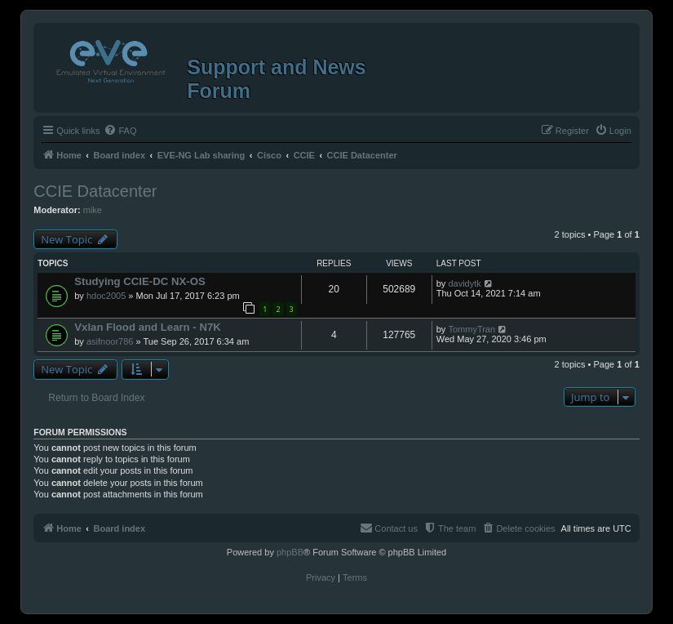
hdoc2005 (106, 296)
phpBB (290, 552)
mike (92, 210)
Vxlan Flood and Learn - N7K (147, 327)
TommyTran (471, 329)
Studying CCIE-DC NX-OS (139, 281)
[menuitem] (120, 130)
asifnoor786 (110, 341)
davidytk (464, 283)
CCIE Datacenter (95, 191)
